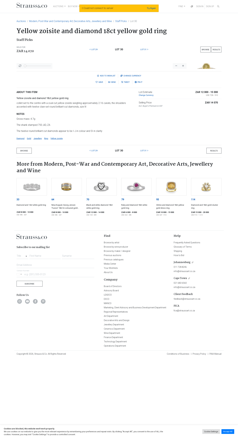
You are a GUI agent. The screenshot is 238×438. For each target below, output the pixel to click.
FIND (180, 6)
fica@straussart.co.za (184, 390)
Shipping (178, 330)
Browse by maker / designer (117, 330)
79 (122, 279)
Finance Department (113, 417)
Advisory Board (111, 370)
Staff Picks (121, 21)
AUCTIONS (58, 6)
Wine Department (112, 412)
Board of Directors (113, 366)
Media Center (110, 343)
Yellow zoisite (57, 218)
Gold (29, 218)
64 (52, 279)
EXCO (106, 378)
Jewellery (38, 218)
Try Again (151, 8)
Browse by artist (111, 322)
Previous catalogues (114, 339)
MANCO (107, 383)
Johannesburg (182, 342)
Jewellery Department (114, 404)
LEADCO (108, 374)
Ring (46, 218)
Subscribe (29, 363)
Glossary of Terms (183, 326)
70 (87, 279)
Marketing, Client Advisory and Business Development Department (135, 387)
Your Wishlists (111, 347)
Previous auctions (112, 335)
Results (216, 49)
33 (18, 279)
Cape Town (180, 358)
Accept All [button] (227, 431)
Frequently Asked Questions (187, 322)
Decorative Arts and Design (116, 400)
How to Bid (179, 335)
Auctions (21, 21)
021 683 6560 (180, 362)
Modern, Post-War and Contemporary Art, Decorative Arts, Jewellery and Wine (70, 21)
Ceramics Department (114, 408)
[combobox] (22, 335)
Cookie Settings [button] (211, 431)
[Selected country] (19, 354)
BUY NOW (73, 6)
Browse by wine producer (116, 326)
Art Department (111, 395)
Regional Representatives (116, 391)
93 (157, 279)
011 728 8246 (180, 346)
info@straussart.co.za (184, 351)
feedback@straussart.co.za (187, 378)
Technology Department (115, 421)
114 (193, 279)
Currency (131, 155)
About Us (108, 352)
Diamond (20, 218)
